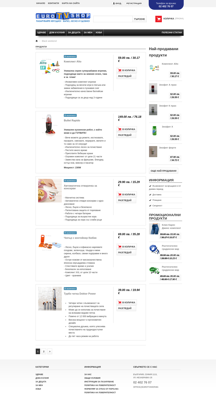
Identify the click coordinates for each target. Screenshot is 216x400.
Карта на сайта (71, 3)
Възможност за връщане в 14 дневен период (165, 187)
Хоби (99, 32)
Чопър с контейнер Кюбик (80, 238)
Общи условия (92, 378)
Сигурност (155, 205)
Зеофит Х (167, 126)
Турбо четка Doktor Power (80, 293)
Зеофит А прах (168, 84)
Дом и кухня (57, 32)
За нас (88, 374)
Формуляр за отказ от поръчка (101, 389)
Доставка (155, 194)
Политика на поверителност (100, 385)
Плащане (155, 200)
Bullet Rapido (72, 120)
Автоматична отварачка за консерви (80, 187)
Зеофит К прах (167, 105)
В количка (126, 70)
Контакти (53, 3)
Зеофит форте (167, 147)
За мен (88, 32)
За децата (74, 32)
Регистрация (133, 3)
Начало (40, 3)
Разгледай (126, 76)
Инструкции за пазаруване (99, 382)
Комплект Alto (72, 61)
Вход (117, 3)
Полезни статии (172, 32)
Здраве (41, 32)
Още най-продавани (163, 171)
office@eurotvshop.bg (145, 387)
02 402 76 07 (142, 382)
